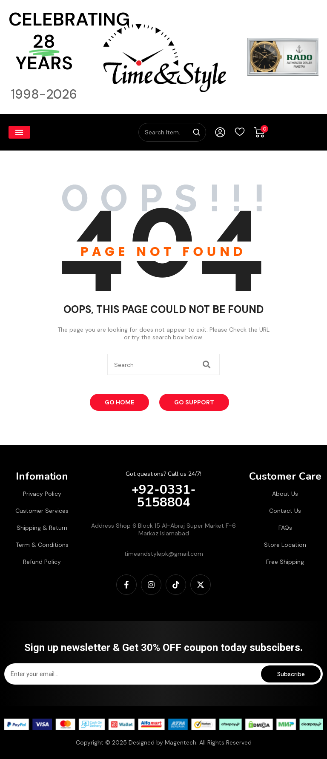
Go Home (119, 402)
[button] (19, 132)
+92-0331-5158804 (164, 496)
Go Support (194, 402)
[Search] (197, 132)
